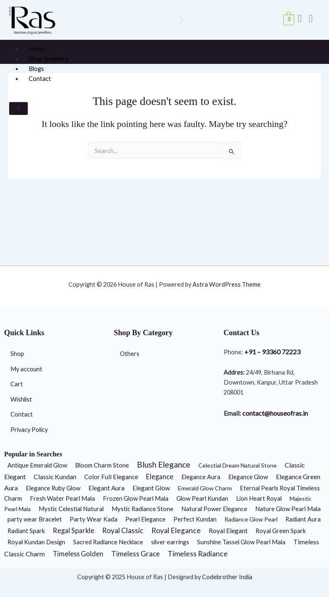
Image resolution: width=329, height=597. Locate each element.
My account (26, 369)
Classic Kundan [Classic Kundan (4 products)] (55, 476)
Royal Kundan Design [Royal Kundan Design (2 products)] (36, 542)
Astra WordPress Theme (227, 284)
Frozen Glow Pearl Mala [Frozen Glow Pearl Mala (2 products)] (135, 498)
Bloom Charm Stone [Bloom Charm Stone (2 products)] (102, 465)
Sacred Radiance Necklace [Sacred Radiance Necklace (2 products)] (108, 542)
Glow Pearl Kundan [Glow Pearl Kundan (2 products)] (202, 498)
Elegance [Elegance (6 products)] (159, 476)
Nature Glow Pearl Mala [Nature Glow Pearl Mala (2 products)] (288, 508)
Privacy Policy (29, 429)
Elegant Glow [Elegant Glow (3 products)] (151, 488)
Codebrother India (227, 576)
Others (129, 353)
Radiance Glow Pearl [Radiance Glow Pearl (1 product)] (251, 519)
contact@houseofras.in (274, 413)
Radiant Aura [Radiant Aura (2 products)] (303, 519)
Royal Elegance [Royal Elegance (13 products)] (176, 530)
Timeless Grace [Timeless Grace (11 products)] (135, 553)
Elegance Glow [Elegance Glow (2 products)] (248, 476)
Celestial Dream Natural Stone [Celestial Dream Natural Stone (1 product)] (237, 465)
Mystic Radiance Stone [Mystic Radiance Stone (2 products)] (142, 508)
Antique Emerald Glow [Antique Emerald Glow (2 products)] (37, 465)
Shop (17, 353)
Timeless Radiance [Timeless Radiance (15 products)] (198, 553)
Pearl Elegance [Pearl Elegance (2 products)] (145, 519)
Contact (40, 78)
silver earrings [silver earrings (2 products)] (170, 542)
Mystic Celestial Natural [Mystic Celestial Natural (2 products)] (71, 508)
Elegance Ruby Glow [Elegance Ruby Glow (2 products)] (53, 488)
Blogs (36, 68)
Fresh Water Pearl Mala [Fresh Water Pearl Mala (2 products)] (62, 498)
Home (37, 48)
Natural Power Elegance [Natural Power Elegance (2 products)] (214, 508)
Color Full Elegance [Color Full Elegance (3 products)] (111, 476)
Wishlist (21, 399)
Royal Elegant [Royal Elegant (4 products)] (228, 530)
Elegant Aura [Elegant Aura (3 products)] (106, 488)
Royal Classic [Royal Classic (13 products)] (123, 530)
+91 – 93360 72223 (272, 352)
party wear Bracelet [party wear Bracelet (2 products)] (34, 519)
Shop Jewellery (48, 58)
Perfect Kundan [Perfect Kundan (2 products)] (195, 519)
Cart (16, 383)
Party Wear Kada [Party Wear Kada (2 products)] (93, 519)
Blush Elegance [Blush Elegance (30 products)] (163, 464)
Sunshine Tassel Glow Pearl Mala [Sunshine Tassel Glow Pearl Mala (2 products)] (241, 542)
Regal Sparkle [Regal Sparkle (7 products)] (73, 530)
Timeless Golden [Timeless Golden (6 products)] (78, 554)
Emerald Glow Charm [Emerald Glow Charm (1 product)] (205, 488)
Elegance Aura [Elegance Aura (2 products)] (200, 476)
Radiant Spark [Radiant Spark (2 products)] (26, 530)
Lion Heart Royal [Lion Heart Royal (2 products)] (259, 498)
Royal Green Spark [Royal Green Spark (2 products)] (281, 530)
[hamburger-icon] (315, 47)
